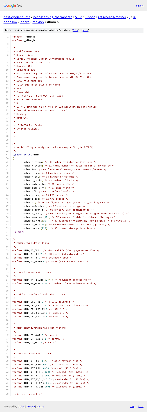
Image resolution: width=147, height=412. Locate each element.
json (140, 406)
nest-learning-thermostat (52, 17)
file (75, 30)
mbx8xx (38, 22)
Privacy (31, 406)
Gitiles (21, 406)
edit (85, 30)
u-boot (90, 17)
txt (132, 406)
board (25, 22)
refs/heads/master (112, 17)
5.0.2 (78, 17)
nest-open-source (17, 17)
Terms (40, 406)
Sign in (139, 5)
